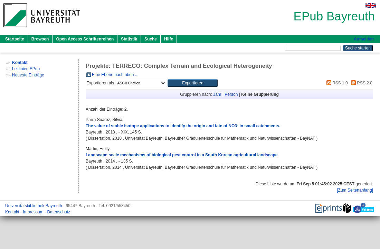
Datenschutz (58, 212)
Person (231, 94)
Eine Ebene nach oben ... (115, 74)
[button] (193, 83)
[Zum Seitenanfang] (355, 190)
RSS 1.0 (336, 83)
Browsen (40, 39)
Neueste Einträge (28, 75)
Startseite (14, 39)
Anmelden (364, 39)
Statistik (129, 39)
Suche (150, 39)
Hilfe (168, 39)
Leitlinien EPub (26, 68)
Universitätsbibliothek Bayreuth (34, 205)
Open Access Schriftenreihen (85, 39)
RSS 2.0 (360, 83)
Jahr (217, 94)
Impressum (34, 212)
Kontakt (12, 212)
